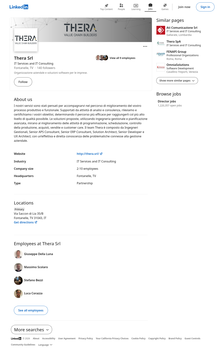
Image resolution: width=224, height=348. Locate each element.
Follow (23, 82)
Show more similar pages (177, 80)
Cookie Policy (139, 338)
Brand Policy (175, 338)
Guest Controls (192, 338)
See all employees (30, 310)
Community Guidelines (23, 344)
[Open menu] (145, 46)
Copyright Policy (157, 338)
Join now (184, 7)
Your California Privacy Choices (112, 338)
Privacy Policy (85, 338)
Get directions (25, 222)
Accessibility (48, 338)
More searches (31, 330)
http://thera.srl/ (90, 154)
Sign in (205, 7)
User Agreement (67, 338)
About (36, 338)
